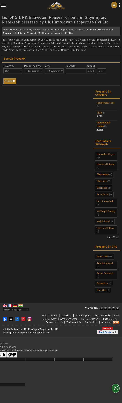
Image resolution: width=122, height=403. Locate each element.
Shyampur (61, 30)
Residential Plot (106, 103)
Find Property (83, 315)
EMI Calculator (89, 319)
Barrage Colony (105, 228)
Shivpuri (102, 181)
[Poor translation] (12, 355)
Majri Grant (103, 221)
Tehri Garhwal (105, 263)
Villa (99, 113)
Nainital (101, 290)
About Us (66, 315)
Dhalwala (102, 188)
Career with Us (54, 322)
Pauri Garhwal (105, 273)
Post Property (102, 315)
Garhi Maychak (105, 201)
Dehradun (102, 283)
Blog (44, 315)
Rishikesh (16, 30)
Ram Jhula (102, 194)
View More (113, 237)
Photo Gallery (109, 319)
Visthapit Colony (106, 211)
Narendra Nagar (106, 154)
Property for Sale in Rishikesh (38, 30)
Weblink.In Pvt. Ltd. (39, 333)
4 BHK (100, 116)
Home (6, 30)
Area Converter (68, 319)
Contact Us (91, 322)
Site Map (106, 322)
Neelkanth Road (106, 164)
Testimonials (73, 322)
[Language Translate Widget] (16, 309)
